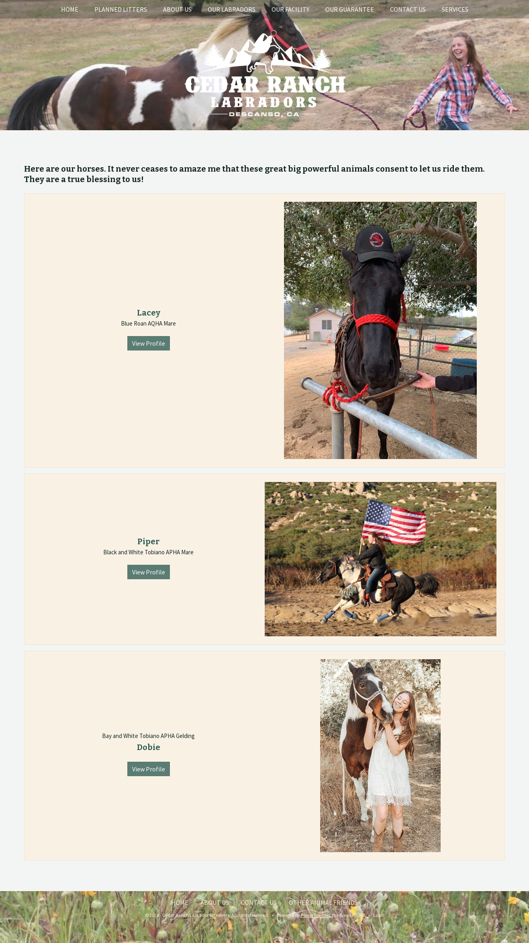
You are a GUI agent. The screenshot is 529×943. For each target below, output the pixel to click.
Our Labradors (231, 9)
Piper (148, 541)
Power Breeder (315, 915)
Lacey (148, 313)
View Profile (148, 343)
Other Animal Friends (323, 902)
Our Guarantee (349, 9)
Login (378, 915)
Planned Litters (120, 9)
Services (455, 9)
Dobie (148, 747)
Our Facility (290, 9)
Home (69, 9)
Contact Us (408, 9)
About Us (177, 9)
